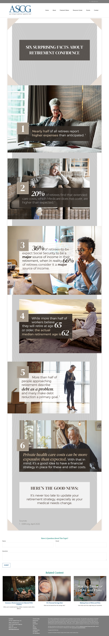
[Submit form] (6, 565)
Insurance (35, 623)
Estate (34, 622)
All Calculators (36, 633)
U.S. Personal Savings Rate (54, 603)
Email (57, 541)
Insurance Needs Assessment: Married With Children (19, 603)
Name (4, 541)
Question (5, 551)
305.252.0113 (94, 1)
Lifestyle (35, 628)
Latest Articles (36, 630)
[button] (54, 10)
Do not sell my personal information (78, 627)
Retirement (35, 620)
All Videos (35, 631)
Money (34, 627)
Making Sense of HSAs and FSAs (90, 603)
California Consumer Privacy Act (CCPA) (87, 626)
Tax (34, 625)
